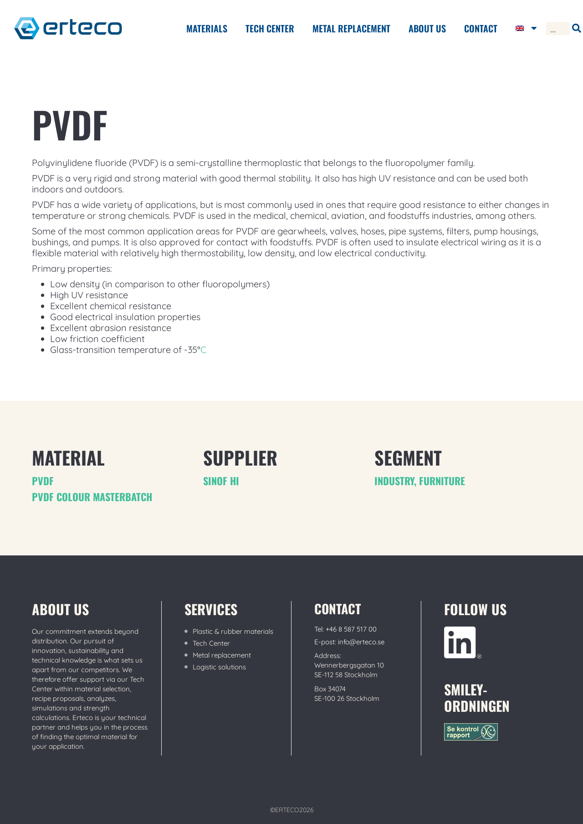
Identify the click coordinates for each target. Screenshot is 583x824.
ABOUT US (427, 28)
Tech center (269, 28)
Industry (394, 480)
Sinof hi (221, 480)
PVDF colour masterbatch (92, 496)
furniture (442, 480)
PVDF (43, 480)
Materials (206, 28)
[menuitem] (526, 28)
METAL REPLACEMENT (351, 28)
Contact (480, 28)
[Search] (576, 28)
